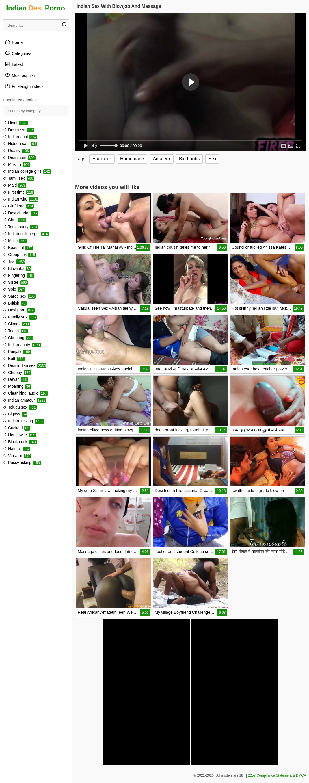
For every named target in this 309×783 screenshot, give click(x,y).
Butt (14, 358)
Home (13, 42)
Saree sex (19, 296)
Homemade (132, 158)
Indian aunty (22, 344)
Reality (16, 150)
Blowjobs (17, 268)
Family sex (20, 317)
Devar (15, 379)
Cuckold (16, 428)
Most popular (19, 75)
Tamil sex (18, 178)
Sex (213, 158)
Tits (14, 261)
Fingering (18, 275)
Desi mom (19, 157)
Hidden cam (20, 143)
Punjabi (17, 351)
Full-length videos (24, 86)
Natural (16, 448)
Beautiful (18, 247)
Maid (14, 185)
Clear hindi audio (25, 393)
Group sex (19, 254)
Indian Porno (35, 8)
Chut (14, 220)
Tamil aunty (20, 226)
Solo (14, 289)
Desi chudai (20, 213)
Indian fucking (23, 421)
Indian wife (20, 199)
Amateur (161, 158)
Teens (15, 331)
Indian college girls (27, 171)
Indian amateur (24, 400)
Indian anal (20, 136)
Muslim (16, 164)
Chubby (17, 372)
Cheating (18, 337)
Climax (16, 324)
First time (18, 192)
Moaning (17, 386)
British (15, 303)
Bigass (15, 414)
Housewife (19, 435)
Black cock (20, 441)
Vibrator (17, 455)
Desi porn (19, 310)
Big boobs (189, 158)
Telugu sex (20, 407)
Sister (15, 282)
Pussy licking (22, 462)
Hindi (15, 122)
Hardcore (101, 158)
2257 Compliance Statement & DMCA (277, 775)
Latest (13, 64)
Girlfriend (18, 206)
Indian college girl (26, 233)
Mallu (15, 240)
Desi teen (18, 129)
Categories (17, 53)
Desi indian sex (24, 365)
